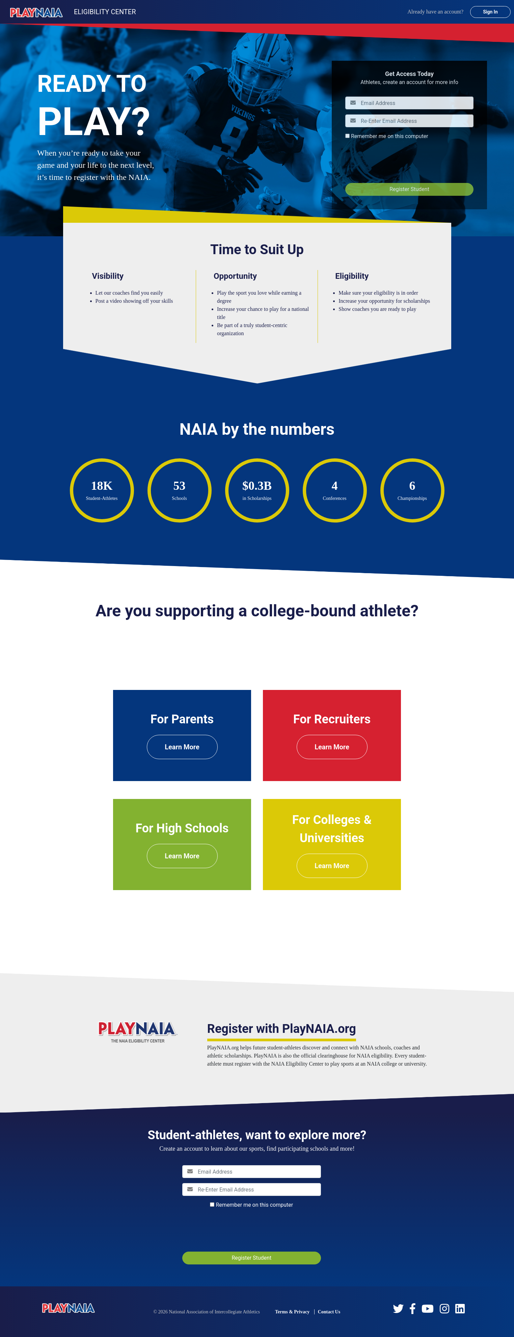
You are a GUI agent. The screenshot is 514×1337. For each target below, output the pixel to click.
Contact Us (329, 1311)
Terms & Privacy (292, 1311)
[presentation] (396, 161)
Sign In (490, 12)
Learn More (182, 747)
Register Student (409, 189)
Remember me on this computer (389, 136)
